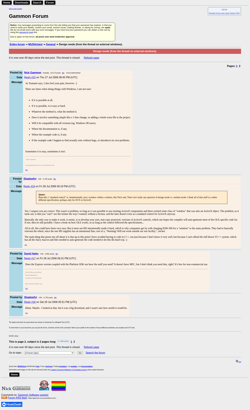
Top (26, 170)
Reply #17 (30, 258)
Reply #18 (30, 302)
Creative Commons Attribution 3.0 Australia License (68, 370)
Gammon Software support (33, 395)
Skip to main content (15, 9)
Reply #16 (29, 186)
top (238, 362)
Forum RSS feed (17, 397)
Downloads (21, 2)
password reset (26, 32)
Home (6, 2)
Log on (224, 9)
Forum (50, 2)
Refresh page (91, 57)
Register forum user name (219, 13)
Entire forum (17, 44)
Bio (63, 73)
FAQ (238, 13)
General (50, 44)
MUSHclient (35, 44)
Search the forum (95, 352)
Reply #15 (30, 77)
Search (37, 2)
